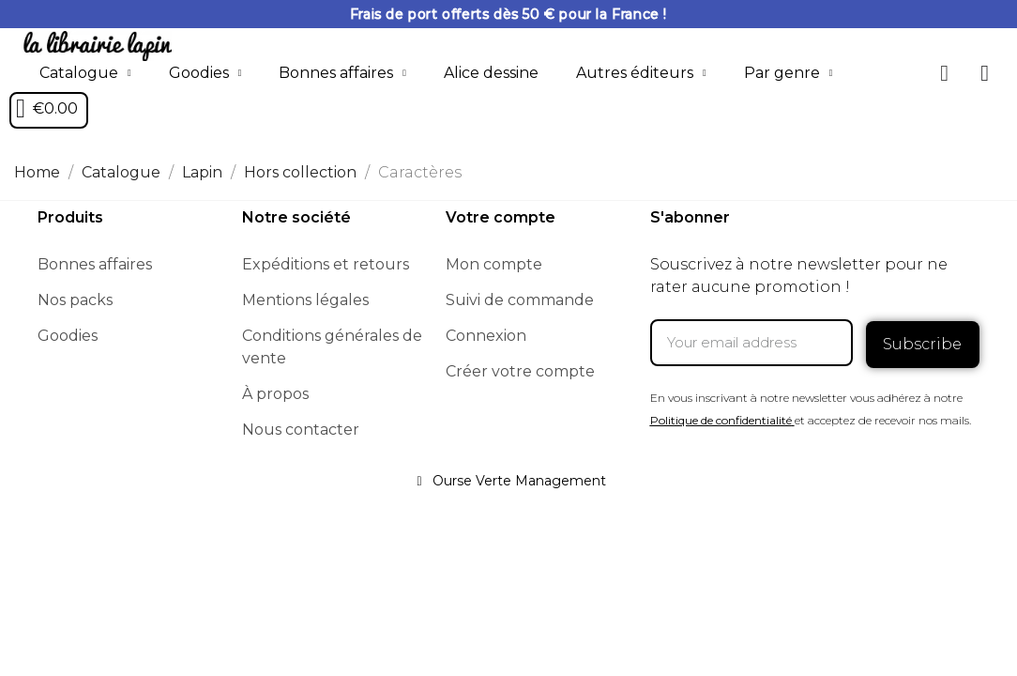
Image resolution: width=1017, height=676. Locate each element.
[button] (945, 73)
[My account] (985, 73)
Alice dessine (491, 73)
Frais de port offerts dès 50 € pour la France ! (508, 14)
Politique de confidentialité (721, 416)
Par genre (788, 73)
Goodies (205, 73)
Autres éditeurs (641, 73)
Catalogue (85, 73)
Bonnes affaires (342, 73)
